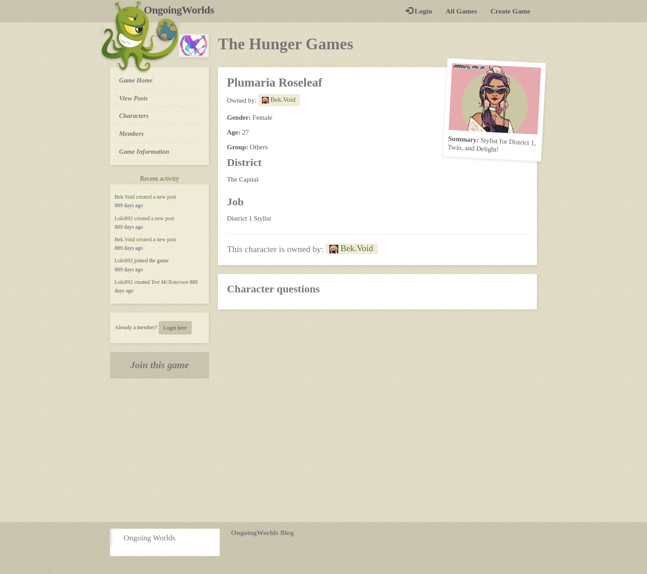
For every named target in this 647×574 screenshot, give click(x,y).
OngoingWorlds (182, 10)
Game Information (144, 151)
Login (419, 11)
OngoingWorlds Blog (262, 532)
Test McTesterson (169, 282)
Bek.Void (125, 197)
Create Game (510, 11)
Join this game (159, 365)
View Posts (133, 98)
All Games (461, 11)
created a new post (156, 197)
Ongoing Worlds (149, 537)
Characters (134, 115)
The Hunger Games (285, 44)
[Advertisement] (323, 450)
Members (131, 133)
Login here (175, 328)
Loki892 (124, 218)
